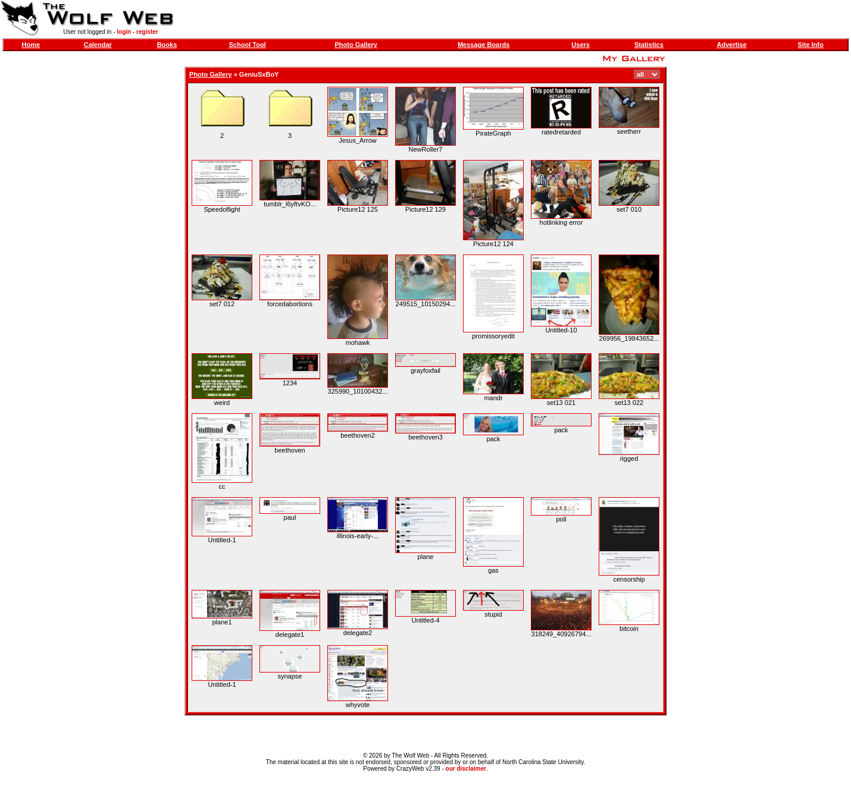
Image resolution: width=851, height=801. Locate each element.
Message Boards (483, 44)
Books (167, 44)
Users (580, 44)
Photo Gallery (355, 44)
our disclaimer (466, 768)
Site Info (810, 44)
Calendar (98, 44)
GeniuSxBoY (259, 74)
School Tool (247, 44)
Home (31, 44)
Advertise (732, 44)
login (124, 32)
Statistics (649, 44)
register (147, 32)
